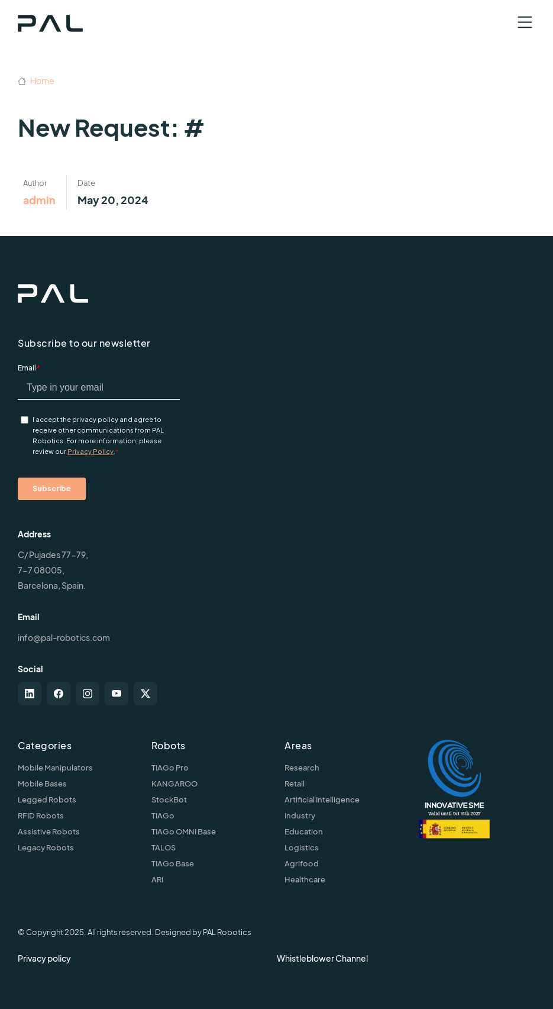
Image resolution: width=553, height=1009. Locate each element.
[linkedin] (29, 693)
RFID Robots (41, 815)
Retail (294, 783)
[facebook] (58, 693)
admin (39, 200)
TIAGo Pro (170, 767)
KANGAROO (174, 783)
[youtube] (116, 693)
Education (303, 831)
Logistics (301, 847)
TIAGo (162, 815)
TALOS (163, 847)
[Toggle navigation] (525, 22)
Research (301, 767)
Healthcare (304, 879)
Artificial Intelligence (322, 799)
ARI (157, 879)
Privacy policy (44, 958)
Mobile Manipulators (55, 767)
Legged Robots (47, 799)
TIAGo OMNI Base (183, 831)
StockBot (169, 799)
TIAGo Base (172, 863)
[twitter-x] (145, 693)
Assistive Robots (49, 831)
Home (36, 80)
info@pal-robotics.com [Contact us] (64, 637)
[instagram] (87, 693)
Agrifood (301, 863)
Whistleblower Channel (322, 958)
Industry (299, 815)
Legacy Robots (46, 847)
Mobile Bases (42, 783)
